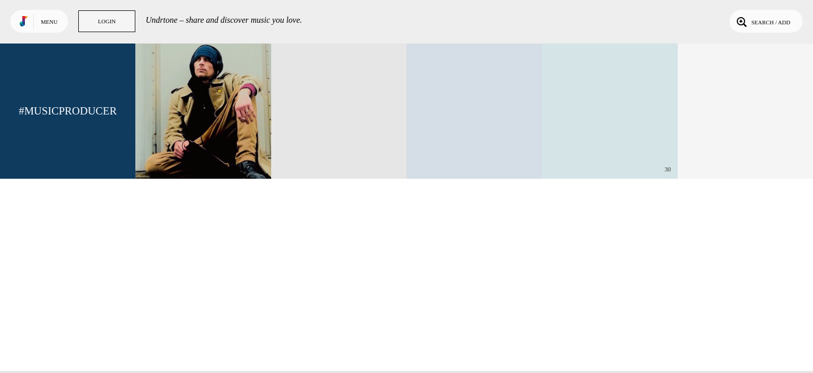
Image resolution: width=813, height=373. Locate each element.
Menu (49, 22)
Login (107, 21)
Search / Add (762, 21)
